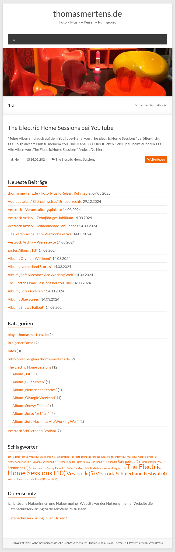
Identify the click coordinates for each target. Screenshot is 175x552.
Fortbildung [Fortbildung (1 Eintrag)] (82, 456)
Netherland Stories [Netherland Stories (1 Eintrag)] (20, 461)
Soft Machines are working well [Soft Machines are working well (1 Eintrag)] (106, 468)
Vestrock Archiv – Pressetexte (32, 242)
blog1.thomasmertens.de (28, 334)
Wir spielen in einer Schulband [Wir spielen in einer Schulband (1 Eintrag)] (26, 479)
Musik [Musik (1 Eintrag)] (132, 456)
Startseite (155, 105)
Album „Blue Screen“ (24, 299)
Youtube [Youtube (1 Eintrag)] (52, 479)
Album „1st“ (22, 374)
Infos (12, 351)
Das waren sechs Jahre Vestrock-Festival (40, 234)
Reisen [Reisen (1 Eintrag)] (111, 461)
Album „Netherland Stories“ (30, 266)
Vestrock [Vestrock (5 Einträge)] (80, 473)
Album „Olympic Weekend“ (30, 258)
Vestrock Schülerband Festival (32, 430)
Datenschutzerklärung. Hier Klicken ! (37, 518)
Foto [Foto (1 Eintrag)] (95, 456)
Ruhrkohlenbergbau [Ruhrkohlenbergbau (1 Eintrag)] (153, 461)
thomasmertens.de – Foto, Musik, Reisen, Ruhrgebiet (50, 193)
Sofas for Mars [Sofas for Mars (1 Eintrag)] (77, 468)
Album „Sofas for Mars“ (26, 291)
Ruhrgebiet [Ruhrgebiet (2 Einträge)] (129, 461)
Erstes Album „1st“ (23, 250)
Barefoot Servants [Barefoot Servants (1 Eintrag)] (27, 456)
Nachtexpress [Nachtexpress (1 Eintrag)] (147, 456)
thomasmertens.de (87, 13)
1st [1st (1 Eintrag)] (11, 456)
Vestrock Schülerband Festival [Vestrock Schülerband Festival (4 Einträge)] (131, 473)
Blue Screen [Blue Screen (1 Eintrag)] (48, 456)
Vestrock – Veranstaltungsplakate (35, 209)
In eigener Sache (21, 342)
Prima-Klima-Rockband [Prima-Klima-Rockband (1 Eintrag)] (90, 461)
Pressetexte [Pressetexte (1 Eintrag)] (66, 461)
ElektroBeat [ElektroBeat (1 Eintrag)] (65, 456)
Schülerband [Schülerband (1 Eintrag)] (37, 468)
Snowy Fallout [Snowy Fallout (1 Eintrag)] (56, 468)
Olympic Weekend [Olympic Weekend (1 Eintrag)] (45, 461)
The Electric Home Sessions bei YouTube (61, 127)
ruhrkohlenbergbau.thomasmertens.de (39, 359)
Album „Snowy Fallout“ (26, 307)
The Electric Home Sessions (75, 159)
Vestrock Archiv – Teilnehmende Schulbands (43, 226)
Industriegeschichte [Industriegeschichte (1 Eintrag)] (113, 456)
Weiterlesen (156, 159)
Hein (17, 159)
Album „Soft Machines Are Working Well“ (41, 274)
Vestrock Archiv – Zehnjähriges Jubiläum (40, 217)
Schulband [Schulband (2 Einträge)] (18, 468)
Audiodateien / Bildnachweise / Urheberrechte (45, 201)
